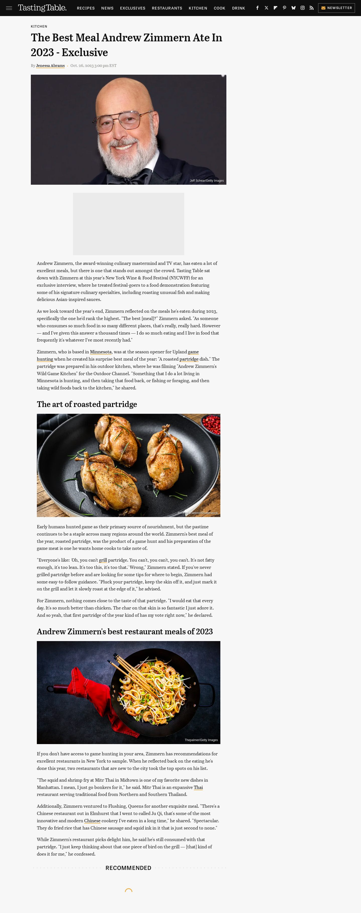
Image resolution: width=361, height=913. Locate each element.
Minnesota (101, 351)
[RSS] (311, 9)
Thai (198, 787)
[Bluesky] (293, 9)
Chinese (92, 820)
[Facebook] (257, 9)
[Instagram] (302, 9)
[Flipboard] (275, 9)
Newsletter (336, 7)
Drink (238, 8)
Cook (220, 8)
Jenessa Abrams (50, 65)
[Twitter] (266, 9)
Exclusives (132, 8)
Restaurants (167, 8)
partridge (189, 359)
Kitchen (198, 8)
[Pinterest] (284, 9)
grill (103, 560)
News (107, 8)
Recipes (86, 8)
